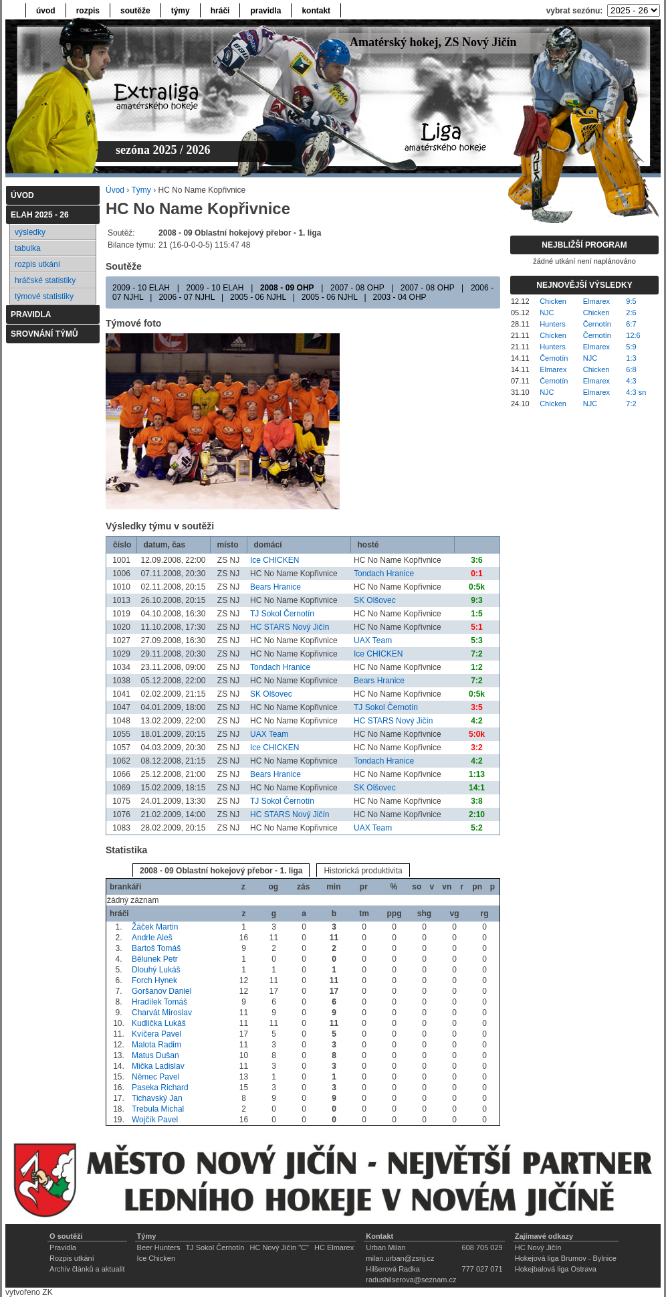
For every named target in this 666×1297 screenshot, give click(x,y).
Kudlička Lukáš (159, 1023)
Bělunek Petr (155, 959)
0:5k (477, 587)
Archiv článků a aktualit (87, 1269)
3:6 (476, 560)
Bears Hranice (275, 587)
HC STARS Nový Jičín (289, 627)
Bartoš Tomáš (156, 948)
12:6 (633, 335)
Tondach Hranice (384, 573)
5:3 (476, 640)
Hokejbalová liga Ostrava (555, 1269)
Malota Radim (156, 1044)
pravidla (265, 10)
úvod (46, 10)
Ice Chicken (156, 1258)
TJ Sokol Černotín (282, 613)
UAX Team (373, 640)
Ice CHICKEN (274, 560)
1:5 (476, 613)
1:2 (476, 667)
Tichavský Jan (157, 1098)
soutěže (135, 10)
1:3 (631, 358)
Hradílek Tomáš (159, 1002)
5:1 (476, 627)
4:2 (476, 720)
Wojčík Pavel (155, 1119)
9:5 (631, 301)
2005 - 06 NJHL (258, 297)
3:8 (476, 801)
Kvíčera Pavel (156, 1034)
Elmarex (596, 301)
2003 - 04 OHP (400, 297)
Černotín (597, 324)
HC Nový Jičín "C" (279, 1247)
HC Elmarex (334, 1247)
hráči (220, 10)
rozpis (88, 10)
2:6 (631, 313)
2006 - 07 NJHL (186, 297)
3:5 (476, 707)
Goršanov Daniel (161, 991)
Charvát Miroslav (162, 1012)
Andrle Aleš (152, 937)
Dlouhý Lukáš (156, 969)
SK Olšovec (375, 600)
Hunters (553, 324)
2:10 (477, 814)
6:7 (631, 324)
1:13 (477, 774)
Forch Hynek (154, 980)
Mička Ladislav (158, 1066)
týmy (180, 10)
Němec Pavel (155, 1077)
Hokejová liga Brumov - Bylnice (566, 1258)
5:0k (477, 734)
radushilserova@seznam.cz (411, 1280)
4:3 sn (636, 392)
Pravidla (62, 1247)
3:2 (476, 747)
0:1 (476, 573)
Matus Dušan (155, 1055)
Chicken (553, 301)
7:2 (476, 654)
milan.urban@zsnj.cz (400, 1258)
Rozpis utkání (71, 1258)
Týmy (140, 190)
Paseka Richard (160, 1087)
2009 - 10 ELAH (141, 287)
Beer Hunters (159, 1247)
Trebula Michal (158, 1109)
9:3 (476, 600)
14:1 (477, 787)
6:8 (631, 369)
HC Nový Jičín (538, 1247)
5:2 (476, 828)
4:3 (631, 381)
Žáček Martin (155, 927)
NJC (547, 313)
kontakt (316, 10)
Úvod (115, 190)
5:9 (631, 347)
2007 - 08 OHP (357, 287)
